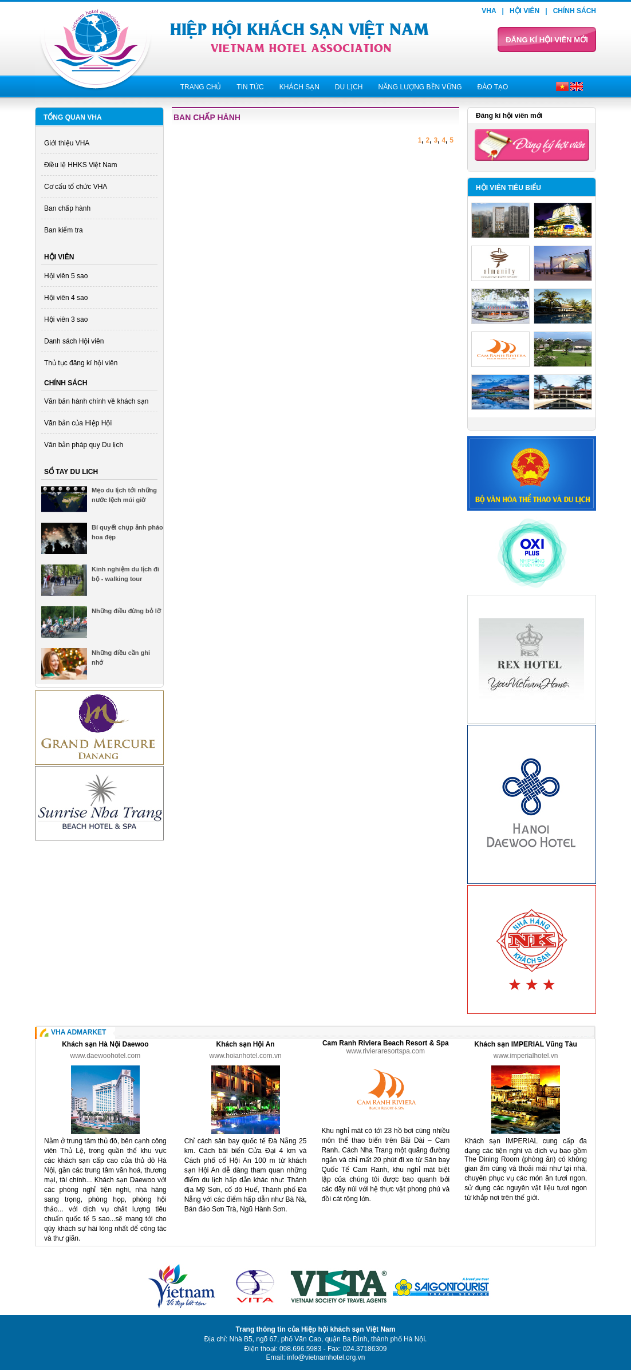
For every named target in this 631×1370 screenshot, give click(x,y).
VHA (489, 11)
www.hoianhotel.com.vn (246, 1056)
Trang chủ (201, 87)
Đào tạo (493, 87)
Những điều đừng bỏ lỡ (126, 610)
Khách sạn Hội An (245, 1044)
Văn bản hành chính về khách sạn (96, 401)
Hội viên (524, 11)
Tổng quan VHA (73, 117)
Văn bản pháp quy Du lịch (83, 445)
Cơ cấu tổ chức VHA (75, 187)
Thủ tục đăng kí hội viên (80, 363)
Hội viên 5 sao (66, 276)
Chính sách (574, 11)
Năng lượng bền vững (420, 87)
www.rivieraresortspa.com (385, 1051)
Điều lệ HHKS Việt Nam (80, 165)
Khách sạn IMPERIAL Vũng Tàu (525, 1044)
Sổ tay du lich (71, 472)
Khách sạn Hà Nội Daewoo (105, 1044)
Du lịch (349, 87)
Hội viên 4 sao (66, 298)
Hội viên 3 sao (66, 319)
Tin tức (249, 87)
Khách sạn (299, 87)
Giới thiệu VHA (66, 143)
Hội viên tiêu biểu (508, 188)
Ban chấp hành (67, 208)
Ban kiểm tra (63, 230)
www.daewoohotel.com (105, 1056)
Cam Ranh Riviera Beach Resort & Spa (385, 1043)
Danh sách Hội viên (74, 341)
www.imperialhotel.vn (526, 1056)
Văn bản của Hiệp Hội (78, 423)
